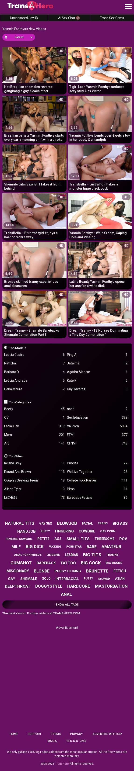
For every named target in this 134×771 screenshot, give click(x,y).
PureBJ (97, 463)
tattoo (68, 563)
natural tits (19, 523)
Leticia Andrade (34, 381)
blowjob (67, 523)
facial (87, 523)
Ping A (97, 355)
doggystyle (48, 586)
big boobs (114, 563)
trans (103, 523)
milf (16, 546)
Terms (56, 734)
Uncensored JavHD (24, 18)
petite (43, 539)
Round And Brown (34, 472)
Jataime (97, 363)
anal (66, 594)
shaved (104, 578)
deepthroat (17, 586)
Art (34, 443)
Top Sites (16, 456)
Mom (34, 435)
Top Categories (20, 402)
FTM (97, 435)
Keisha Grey (34, 463)
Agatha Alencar (97, 372)
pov (123, 539)
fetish (119, 571)
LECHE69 (34, 498)
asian (120, 578)
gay (11, 579)
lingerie (53, 554)
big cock (91, 563)
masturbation (111, 586)
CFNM (97, 443)
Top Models (17, 348)
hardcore (78, 586)
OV (34, 418)
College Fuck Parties (97, 480)
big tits (92, 554)
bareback (46, 563)
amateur (111, 546)
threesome (104, 539)
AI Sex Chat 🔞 (69, 18)
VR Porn (97, 426)
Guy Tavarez (97, 389)
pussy (88, 578)
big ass (120, 523)
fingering (64, 531)
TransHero (62, 763)
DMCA (52, 741)
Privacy (76, 734)
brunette (97, 571)
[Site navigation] (128, 6)
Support (35, 734)
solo (46, 578)
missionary (18, 571)
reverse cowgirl (19, 539)
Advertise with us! (107, 734)
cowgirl (87, 531)
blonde (41, 571)
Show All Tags (67, 604)
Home (14, 734)
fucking (55, 546)
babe (92, 546)
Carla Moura (34, 389)
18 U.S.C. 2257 (76, 741)
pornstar (74, 546)
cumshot (21, 563)
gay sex (45, 523)
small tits (78, 538)
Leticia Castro (34, 355)
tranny (112, 554)
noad (97, 409)
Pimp (97, 489)
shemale (28, 579)
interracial (67, 579)
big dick (35, 546)
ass (58, 539)
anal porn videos (28, 554)
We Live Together (97, 472)
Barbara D (34, 372)
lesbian (71, 555)
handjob (26, 531)
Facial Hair (34, 426)
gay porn (107, 531)
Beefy (34, 409)
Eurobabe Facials (97, 498)
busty (45, 531)
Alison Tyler (34, 489)
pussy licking (68, 571)
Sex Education (97, 418)
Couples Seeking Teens (34, 480)
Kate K (97, 381)
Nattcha (34, 363)
